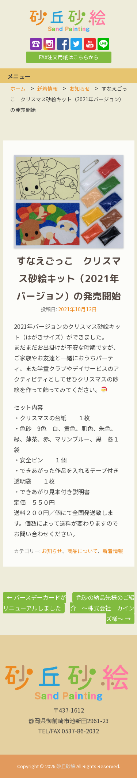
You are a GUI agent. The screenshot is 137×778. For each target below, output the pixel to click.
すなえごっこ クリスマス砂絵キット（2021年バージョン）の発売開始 (68, 278)
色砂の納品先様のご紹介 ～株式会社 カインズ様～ (102, 608)
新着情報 (113, 551)
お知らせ (52, 551)
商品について (82, 551)
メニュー (19, 76)
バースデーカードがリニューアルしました (34, 602)
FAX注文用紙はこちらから (69, 57)
